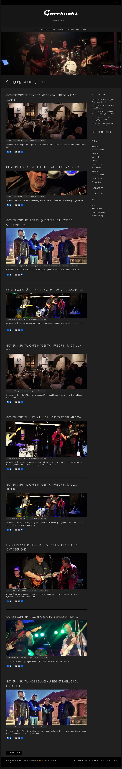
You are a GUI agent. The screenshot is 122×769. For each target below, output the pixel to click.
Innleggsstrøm (97, 208)
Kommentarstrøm (98, 212)
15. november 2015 (13, 590)
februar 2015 (96, 168)
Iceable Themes (10, 763)
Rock (76, 266)
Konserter (62, 29)
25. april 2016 (12, 391)
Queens (71, 266)
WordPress (40, 760)
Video (78, 29)
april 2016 (95, 157)
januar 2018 (96, 146)
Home (105, 77)
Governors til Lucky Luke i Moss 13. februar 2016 (43, 417)
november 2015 (97, 164)
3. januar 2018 (12, 140)
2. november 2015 (13, 657)
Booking (52, 29)
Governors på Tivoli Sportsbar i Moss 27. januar (43, 167)
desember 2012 (97, 178)
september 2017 (98, 150)
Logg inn (95, 205)
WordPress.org (97, 216)
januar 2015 (96, 171)
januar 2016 (96, 160)
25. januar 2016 (12, 518)
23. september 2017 (13, 266)
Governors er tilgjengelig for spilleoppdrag (42, 616)
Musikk (71, 29)
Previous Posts (14, 753)
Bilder (84, 29)
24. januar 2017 (12, 319)
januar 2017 (96, 153)
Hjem (37, 29)
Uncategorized (32, 140)
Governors (54, 266)
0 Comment (42, 140)
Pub (66, 266)
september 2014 (98, 175)
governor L (21, 140)
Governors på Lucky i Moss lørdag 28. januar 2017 (45, 290)
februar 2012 (96, 182)
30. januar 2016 (12, 458)
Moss (62, 266)
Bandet (44, 29)
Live (59, 266)
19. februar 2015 (12, 727)
